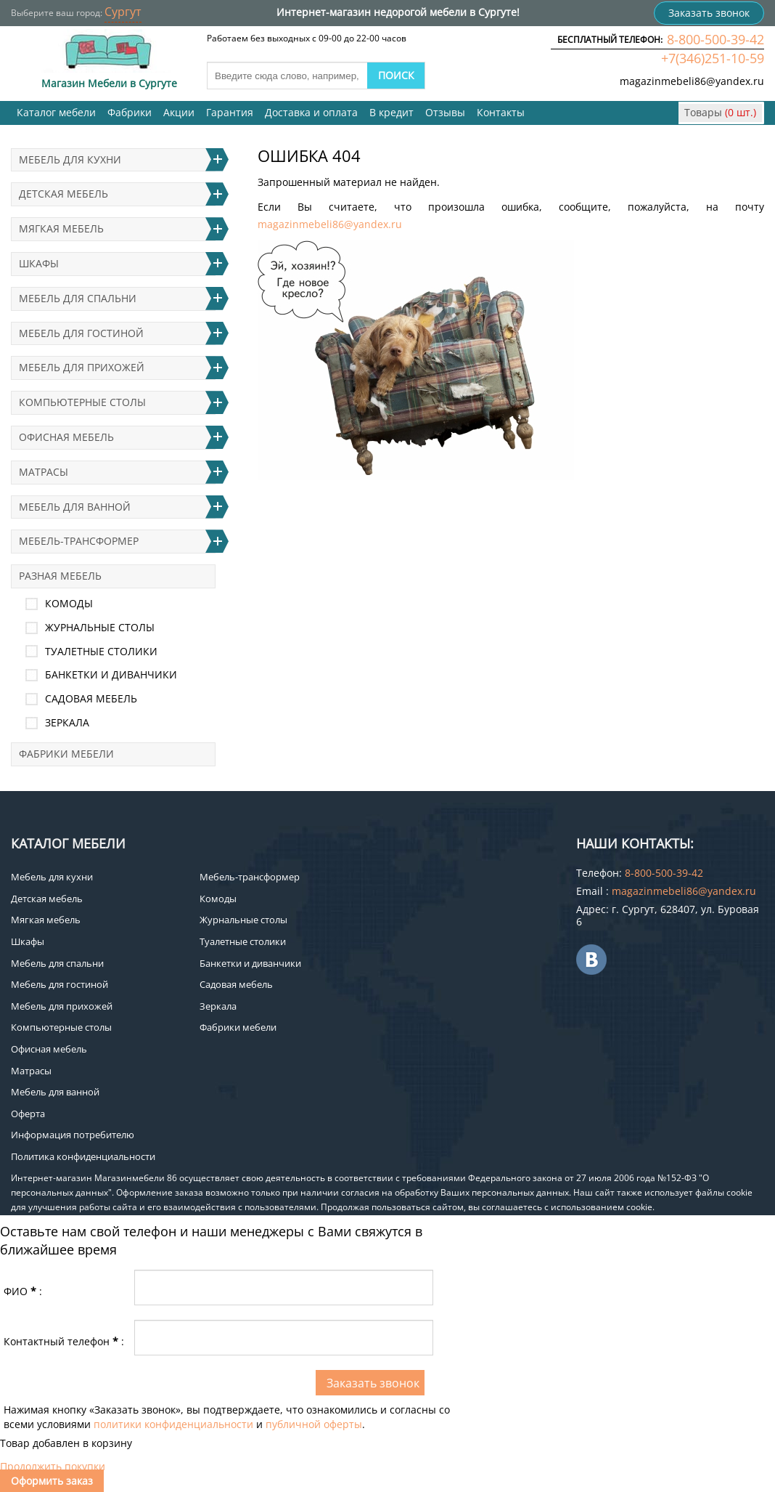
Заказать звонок (709, 13)
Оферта (28, 1113)
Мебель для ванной (75, 507)
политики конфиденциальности (173, 1424)
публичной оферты (314, 1424)
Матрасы (43, 472)
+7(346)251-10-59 (712, 58)
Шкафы (39, 263)
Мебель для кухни (70, 159)
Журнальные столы (100, 627)
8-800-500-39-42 (715, 39)
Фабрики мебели (66, 754)
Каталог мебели (56, 112)
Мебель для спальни (77, 298)
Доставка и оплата (311, 112)
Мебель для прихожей (81, 367)
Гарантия (229, 112)
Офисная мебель (66, 437)
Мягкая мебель (61, 228)
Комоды (69, 603)
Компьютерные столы (82, 402)
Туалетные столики (101, 651)
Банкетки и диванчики (111, 674)
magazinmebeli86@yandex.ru (692, 81)
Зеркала (67, 722)
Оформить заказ (52, 1481)
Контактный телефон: (64, 1341)
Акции (178, 112)
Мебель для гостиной (81, 333)
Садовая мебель (91, 698)
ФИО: (23, 1291)
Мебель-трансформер (79, 541)
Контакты (501, 112)
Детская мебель (63, 193)
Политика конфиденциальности (83, 1156)
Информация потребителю (72, 1134)
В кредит (391, 112)
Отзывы (445, 112)
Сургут (123, 12)
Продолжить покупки (52, 1466)
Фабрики (129, 112)
